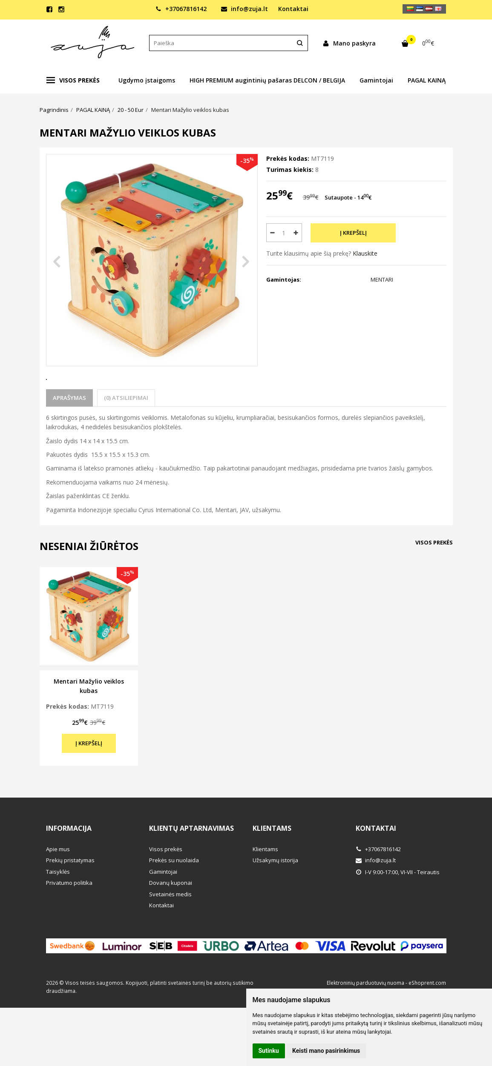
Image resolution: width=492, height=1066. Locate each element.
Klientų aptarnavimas (191, 859)
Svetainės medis (170, 925)
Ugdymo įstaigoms (146, 80)
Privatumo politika (69, 914)
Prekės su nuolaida (174, 891)
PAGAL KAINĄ (427, 80)
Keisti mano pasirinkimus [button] (326, 1050)
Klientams (272, 859)
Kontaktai (293, 9)
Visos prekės (73, 80)
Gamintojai (376, 80)
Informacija (69, 859)
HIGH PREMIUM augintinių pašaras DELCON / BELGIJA (267, 80)
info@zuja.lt (244, 9)
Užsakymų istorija (275, 891)
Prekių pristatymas (70, 891)
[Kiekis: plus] (296, 232)
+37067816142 (181, 9)
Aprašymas (69, 429)
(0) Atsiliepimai (126, 429)
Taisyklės (58, 903)
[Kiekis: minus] (272, 232)
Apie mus (58, 880)
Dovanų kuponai (170, 914)
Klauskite (365, 253)
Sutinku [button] (269, 1050)
